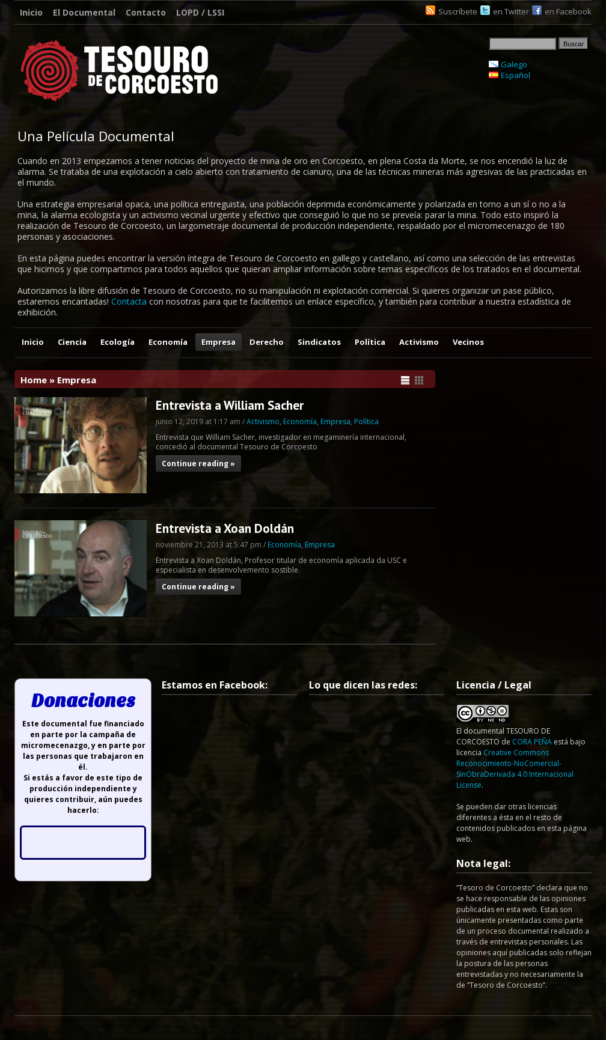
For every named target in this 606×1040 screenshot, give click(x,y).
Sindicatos (319, 341)
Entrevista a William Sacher (230, 405)
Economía (168, 341)
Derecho (266, 341)
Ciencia (72, 341)
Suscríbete (457, 11)
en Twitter (511, 11)
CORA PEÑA (532, 742)
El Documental (84, 12)
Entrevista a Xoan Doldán (225, 528)
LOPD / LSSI (200, 12)
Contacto (146, 12)
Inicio (31, 12)
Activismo (419, 341)
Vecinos (468, 341)
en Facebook (568, 11)
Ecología (117, 341)
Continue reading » (198, 463)
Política (370, 341)
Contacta (129, 301)
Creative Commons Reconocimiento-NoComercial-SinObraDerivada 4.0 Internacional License (515, 768)
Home (33, 380)
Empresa (218, 341)
